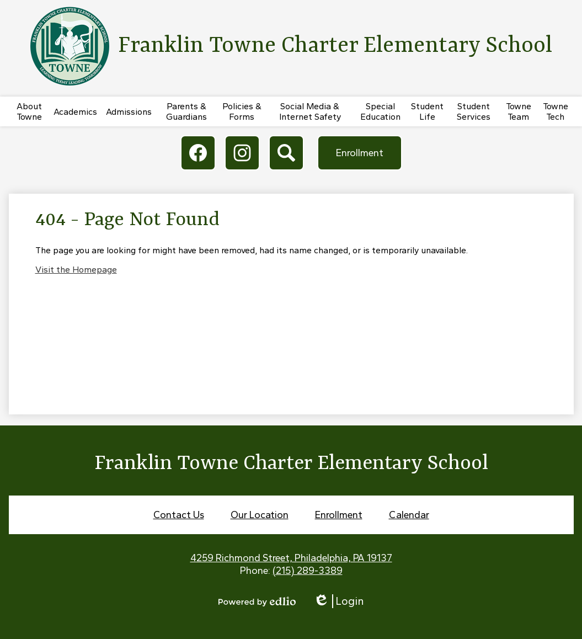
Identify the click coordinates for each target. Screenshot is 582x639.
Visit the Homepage (76, 269)
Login (338, 601)
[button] (29, 111)
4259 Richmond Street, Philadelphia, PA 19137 (291, 558)
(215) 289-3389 (308, 571)
